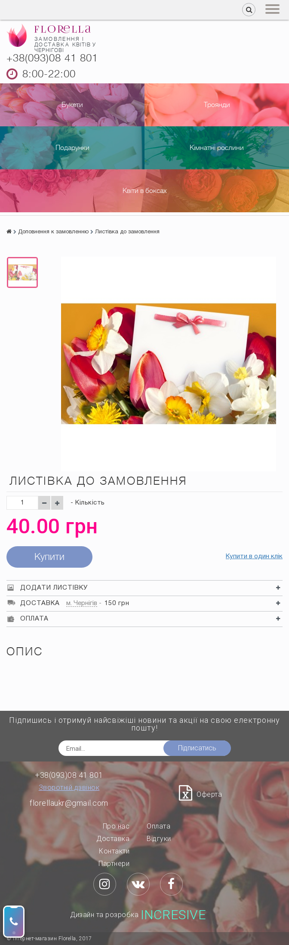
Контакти (114, 851)
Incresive (173, 914)
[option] (22, 272)
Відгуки (159, 839)
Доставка (112, 839)
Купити (49, 556)
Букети (72, 105)
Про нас (116, 826)
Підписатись (197, 748)
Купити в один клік (254, 557)
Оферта (209, 794)
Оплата (158, 826)
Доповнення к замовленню (53, 232)
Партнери (113, 863)
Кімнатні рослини (217, 148)
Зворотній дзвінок (69, 788)
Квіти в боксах (145, 191)
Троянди (217, 105)
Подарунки (72, 148)
